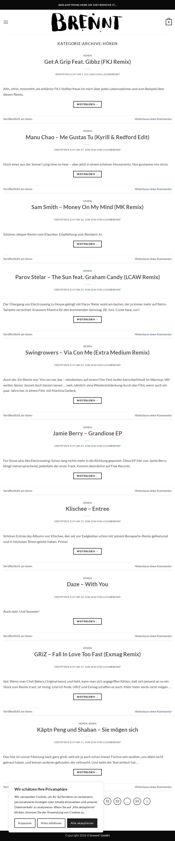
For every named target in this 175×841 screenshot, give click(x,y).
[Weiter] (147, 801)
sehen (93, 723)
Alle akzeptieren (82, 823)
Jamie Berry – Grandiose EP (87, 433)
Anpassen (25, 823)
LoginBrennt (111, 74)
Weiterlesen (87, 104)
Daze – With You (87, 584)
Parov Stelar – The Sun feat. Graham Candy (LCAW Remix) (87, 277)
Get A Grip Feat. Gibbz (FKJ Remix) (87, 61)
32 (107, 801)
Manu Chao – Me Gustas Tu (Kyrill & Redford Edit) (87, 137)
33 (117, 801)
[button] (5, 22)
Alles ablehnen (51, 823)
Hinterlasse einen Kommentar (153, 119)
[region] (56, 807)
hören (87, 55)
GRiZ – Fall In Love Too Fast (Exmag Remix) (87, 654)
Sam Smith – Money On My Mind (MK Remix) (87, 207)
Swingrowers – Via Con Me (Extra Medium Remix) (87, 352)
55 (137, 801)
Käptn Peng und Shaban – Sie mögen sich (87, 729)
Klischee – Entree (87, 508)
